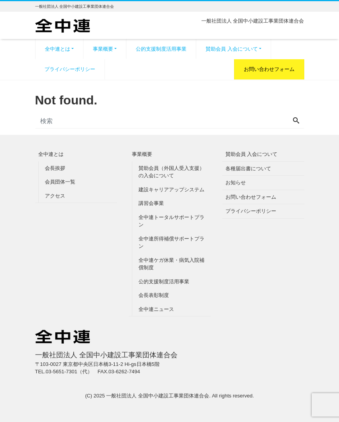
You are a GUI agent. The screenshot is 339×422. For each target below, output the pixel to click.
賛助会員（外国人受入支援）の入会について (171, 172)
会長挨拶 (55, 168)
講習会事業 (151, 203)
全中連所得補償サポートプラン (171, 242)
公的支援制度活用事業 (161, 49)
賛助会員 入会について (232, 49)
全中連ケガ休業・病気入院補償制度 (171, 264)
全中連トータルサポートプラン (171, 221)
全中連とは (57, 49)
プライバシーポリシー (69, 69)
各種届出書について (248, 168)
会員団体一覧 (60, 182)
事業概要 (103, 49)
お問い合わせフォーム (269, 69)
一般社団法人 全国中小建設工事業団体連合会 (157, 396)
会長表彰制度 (153, 295)
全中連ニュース (156, 309)
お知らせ (235, 182)
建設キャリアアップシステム (171, 189)
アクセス (55, 196)
